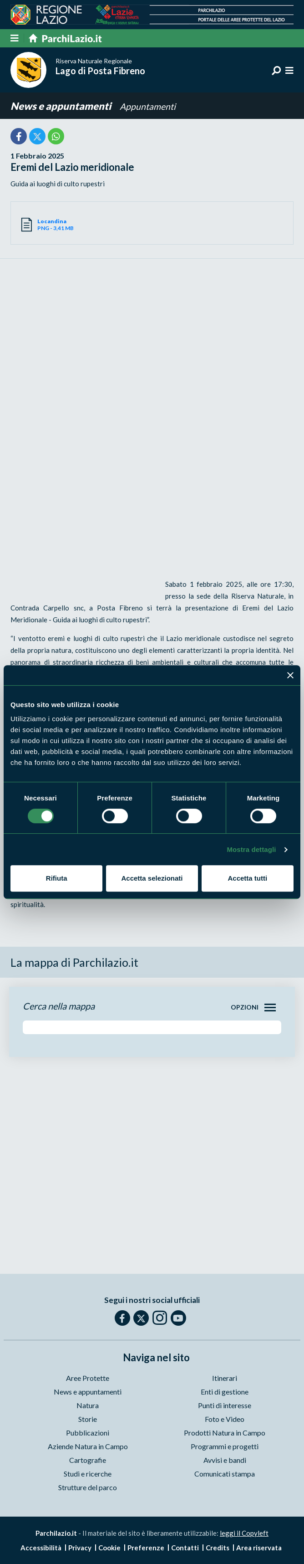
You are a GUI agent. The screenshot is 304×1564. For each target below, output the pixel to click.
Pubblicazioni (87, 1432)
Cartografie (87, 1460)
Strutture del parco (87, 1487)
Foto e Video (224, 1419)
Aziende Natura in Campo (88, 1446)
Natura (87, 1405)
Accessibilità (40, 1547)
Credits (217, 1547)
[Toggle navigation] (270, 1007)
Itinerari (224, 1378)
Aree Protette (87, 1378)
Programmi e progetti (224, 1446)
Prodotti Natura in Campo (224, 1432)
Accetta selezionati (151, 878)
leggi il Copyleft (244, 1533)
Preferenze (145, 1547)
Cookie (109, 1547)
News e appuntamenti (61, 106)
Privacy (79, 1547)
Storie (87, 1419)
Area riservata (259, 1547)
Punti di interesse (224, 1405)
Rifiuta (56, 878)
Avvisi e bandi (224, 1460)
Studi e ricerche (87, 1473)
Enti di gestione (224, 1391)
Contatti (185, 1547)
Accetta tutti (247, 878)
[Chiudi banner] (290, 675)
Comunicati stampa (224, 1473)
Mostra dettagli (251, 849)
